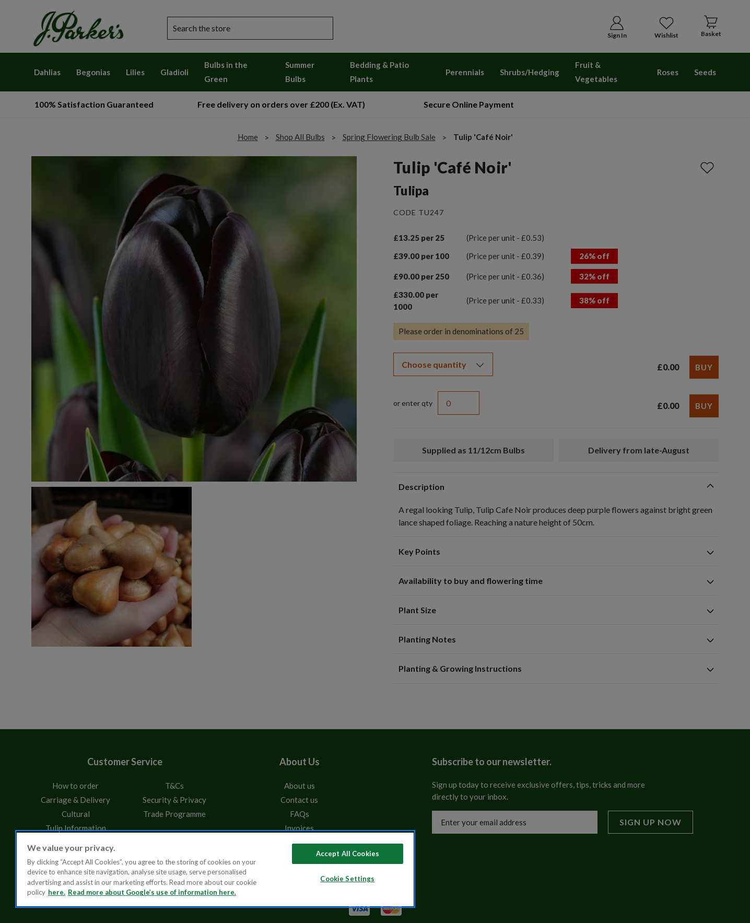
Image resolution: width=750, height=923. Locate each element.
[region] (215, 869)
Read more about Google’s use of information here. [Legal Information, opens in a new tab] (152, 892)
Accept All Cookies (347, 853)
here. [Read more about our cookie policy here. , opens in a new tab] (56, 892)
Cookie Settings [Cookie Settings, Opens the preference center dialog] (347, 878)
